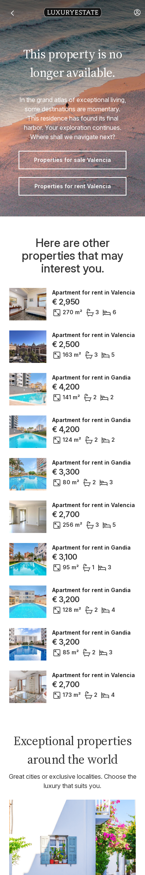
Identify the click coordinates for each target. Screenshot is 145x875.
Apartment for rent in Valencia (93, 292)
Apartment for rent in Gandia (91, 378)
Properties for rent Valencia (72, 186)
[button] (137, 12)
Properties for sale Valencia (72, 160)
